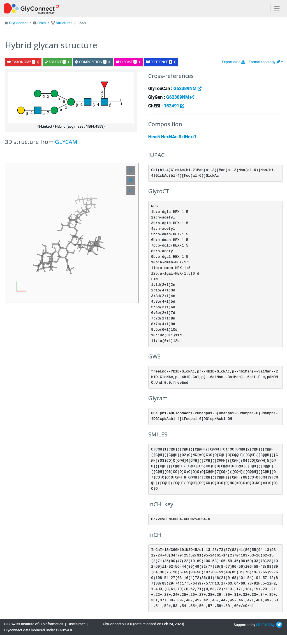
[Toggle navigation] (276, 8)
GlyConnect (18, 23)
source (57, 61)
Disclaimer (76, 624)
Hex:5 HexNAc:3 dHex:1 (172, 136)
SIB (258, 625)
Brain (41, 23)
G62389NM (187, 88)
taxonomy (23, 61)
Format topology (264, 62)
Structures (64, 23)
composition (93, 61)
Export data (233, 62)
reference (161, 61)
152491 (174, 106)
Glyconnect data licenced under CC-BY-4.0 (38, 630)
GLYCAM (66, 142)
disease (128, 61)
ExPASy (268, 625)
